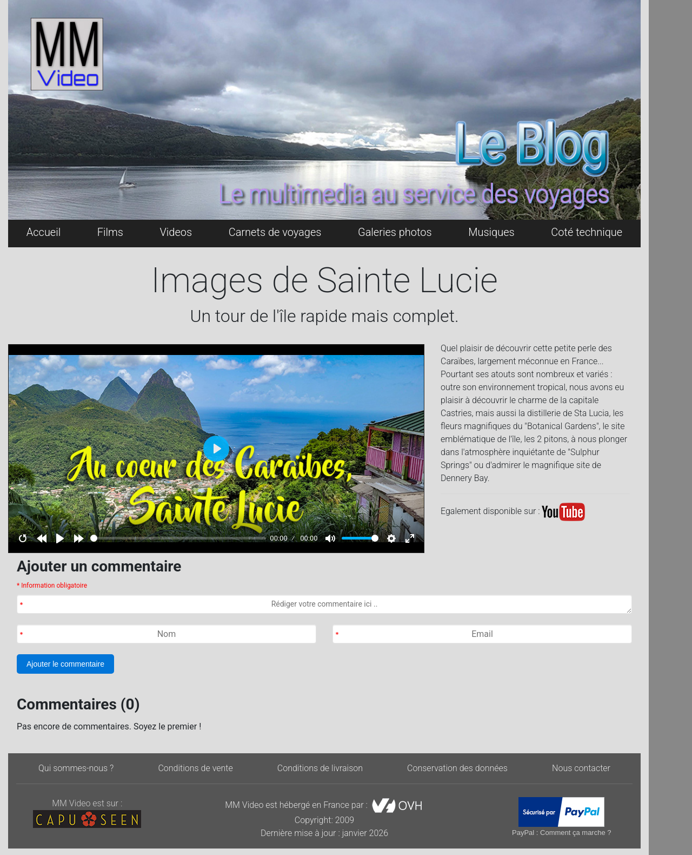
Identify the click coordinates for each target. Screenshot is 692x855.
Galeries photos (395, 232)
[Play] (60, 538)
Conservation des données (457, 768)
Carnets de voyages (275, 232)
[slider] (178, 538)
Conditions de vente (195, 768)
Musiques (491, 232)
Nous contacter (581, 768)
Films (110, 232)
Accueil (43, 232)
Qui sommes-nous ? (76, 768)
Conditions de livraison (320, 768)
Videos (175, 232)
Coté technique (586, 232)
